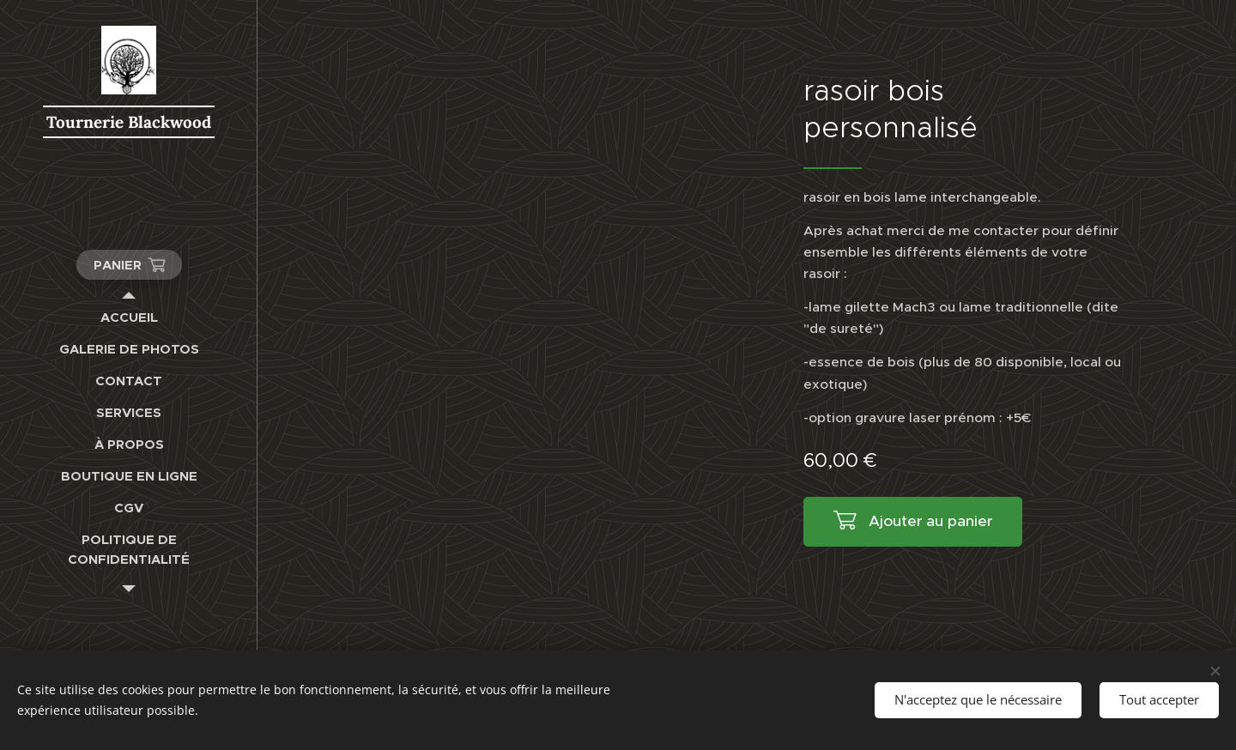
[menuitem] (128, 317)
